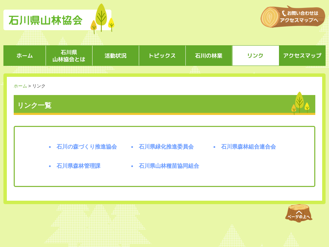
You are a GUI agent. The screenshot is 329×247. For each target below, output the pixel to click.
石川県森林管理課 (78, 166)
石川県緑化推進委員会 (166, 147)
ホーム (20, 86)
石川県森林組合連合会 (248, 147)
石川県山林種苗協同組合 (169, 166)
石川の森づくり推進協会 (87, 147)
